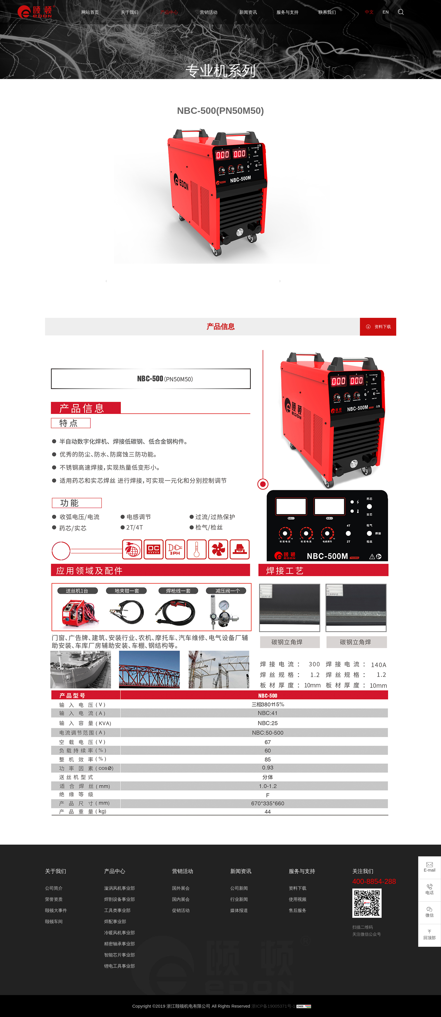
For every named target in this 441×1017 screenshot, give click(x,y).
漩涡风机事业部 (119, 888)
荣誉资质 (54, 899)
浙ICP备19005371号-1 (273, 1006)
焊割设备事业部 (209, 88)
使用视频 (297, 899)
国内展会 (181, 899)
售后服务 (297, 910)
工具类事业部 (117, 910)
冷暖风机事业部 (119, 932)
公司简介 (54, 888)
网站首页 (90, 12)
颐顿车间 (54, 921)
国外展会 (181, 888)
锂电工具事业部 (119, 965)
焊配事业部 (115, 921)
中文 (369, 11)
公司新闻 (239, 888)
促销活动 (181, 910)
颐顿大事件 (56, 910)
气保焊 (286, 88)
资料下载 (378, 327)
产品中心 (169, 12)
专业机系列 (262, 88)
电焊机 (237, 88)
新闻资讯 (248, 12)
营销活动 (208, 12)
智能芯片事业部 (119, 954)
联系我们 (327, 12)
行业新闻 (239, 899)
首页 (158, 88)
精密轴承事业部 (119, 943)
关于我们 (129, 12)
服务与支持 (287, 12)
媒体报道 (239, 910)
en (385, 11)
